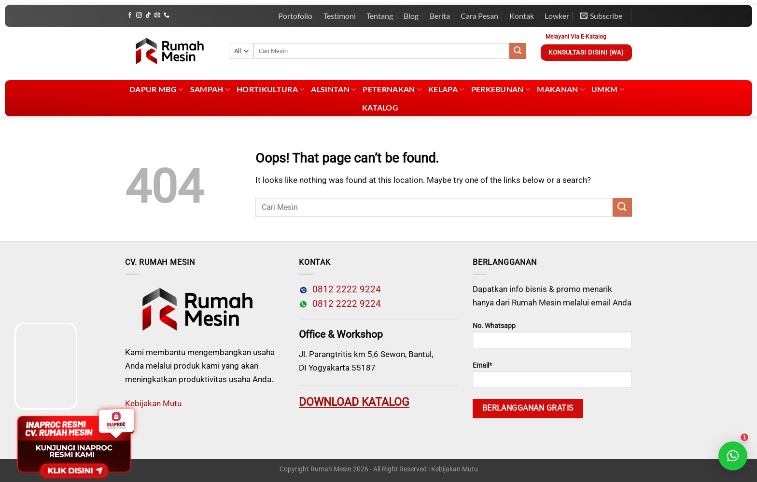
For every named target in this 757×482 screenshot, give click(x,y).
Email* (552, 374)
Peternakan (392, 89)
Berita (440, 15)
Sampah (210, 89)
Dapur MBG (156, 89)
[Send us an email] (157, 15)
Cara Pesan (479, 15)
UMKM (607, 89)
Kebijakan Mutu (153, 403)
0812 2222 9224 (344, 289)
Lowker (557, 15)
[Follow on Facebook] (130, 15)
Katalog (380, 107)
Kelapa (446, 89)
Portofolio (295, 15)
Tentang (379, 15)
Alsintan (333, 89)
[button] (732, 455)
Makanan (561, 89)
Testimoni (339, 15)
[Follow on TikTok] (148, 15)
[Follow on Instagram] (139, 15)
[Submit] (517, 51)
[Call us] (166, 15)
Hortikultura (270, 89)
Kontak (521, 15)
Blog (411, 15)
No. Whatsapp (552, 335)
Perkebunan (501, 89)
